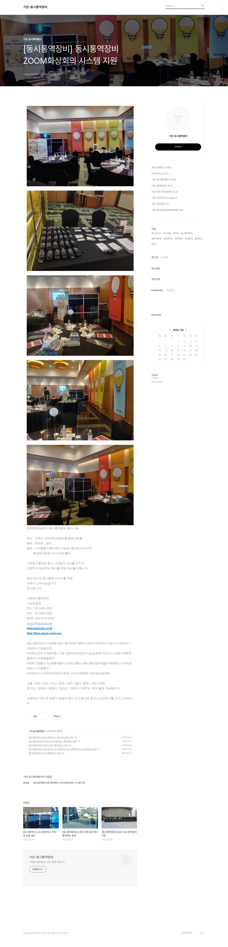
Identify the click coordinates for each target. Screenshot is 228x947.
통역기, (154, 244)
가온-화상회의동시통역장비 (167, 210)
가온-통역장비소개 (162, 186)
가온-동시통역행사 (37, 731)
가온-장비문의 (160, 204)
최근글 (154, 257)
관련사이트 (187, 932)
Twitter (170, 290)
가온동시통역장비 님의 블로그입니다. (47, 862)
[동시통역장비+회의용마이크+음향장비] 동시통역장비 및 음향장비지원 (62, 749)
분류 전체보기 (161, 167)
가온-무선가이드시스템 (164, 198)
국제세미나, (168, 238)
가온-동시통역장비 (35, 7)
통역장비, (179, 238)
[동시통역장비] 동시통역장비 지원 (45, 753)
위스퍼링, (167, 233)
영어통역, (189, 238)
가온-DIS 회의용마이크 (164, 192)
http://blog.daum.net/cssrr (44, 633)
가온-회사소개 (159, 174)
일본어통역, (156, 238)
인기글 (164, 257)
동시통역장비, (187, 233)
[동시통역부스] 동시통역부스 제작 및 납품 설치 (51, 737)
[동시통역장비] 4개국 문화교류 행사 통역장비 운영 (53, 741)
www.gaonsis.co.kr (39, 628)
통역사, (176, 233)
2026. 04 (178, 330)
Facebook (157, 290)
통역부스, (199, 238)
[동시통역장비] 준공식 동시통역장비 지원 (48, 745)
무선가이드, (156, 233)
